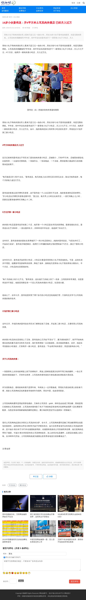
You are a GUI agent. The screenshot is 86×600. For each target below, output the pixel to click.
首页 (3, 8)
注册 (78, 3)
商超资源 (56, 8)
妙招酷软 (5, 11)
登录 (73, 3)
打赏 (36, 477)
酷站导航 (22, 8)
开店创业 (12, 485)
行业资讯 (39, 8)
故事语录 (39, 11)
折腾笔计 (22, 11)
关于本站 (56, 11)
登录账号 (16, 557)
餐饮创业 (23, 485)
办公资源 (74, 8)
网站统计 (67, 593)
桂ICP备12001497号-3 (56, 593)
